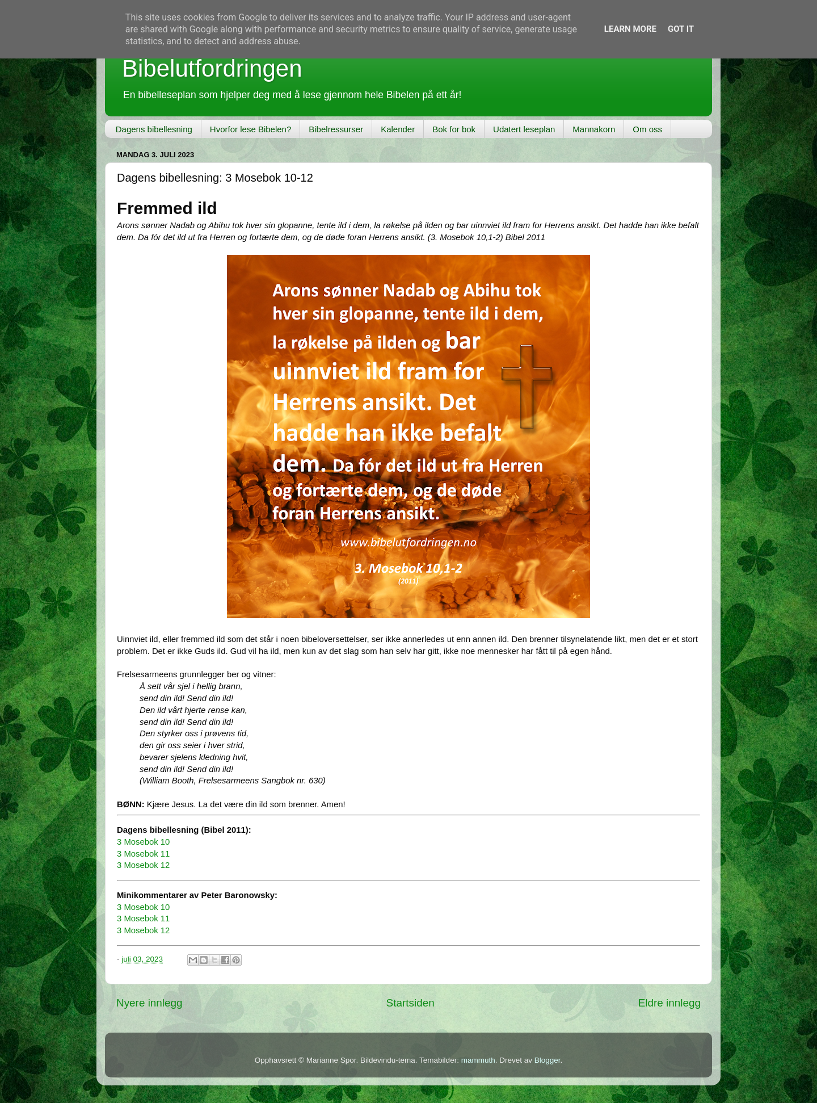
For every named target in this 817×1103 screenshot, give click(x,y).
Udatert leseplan (524, 129)
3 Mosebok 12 (143, 865)
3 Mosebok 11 (143, 853)
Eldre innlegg (669, 1003)
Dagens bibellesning (154, 129)
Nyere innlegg (149, 1003)
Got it (681, 29)
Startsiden (410, 1003)
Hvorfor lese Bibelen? (250, 129)
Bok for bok (453, 129)
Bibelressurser (336, 129)
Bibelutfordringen (212, 68)
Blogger (547, 1060)
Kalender (398, 129)
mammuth (478, 1060)
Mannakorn (593, 129)
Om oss (647, 129)
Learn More (630, 29)
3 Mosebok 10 (143, 841)
